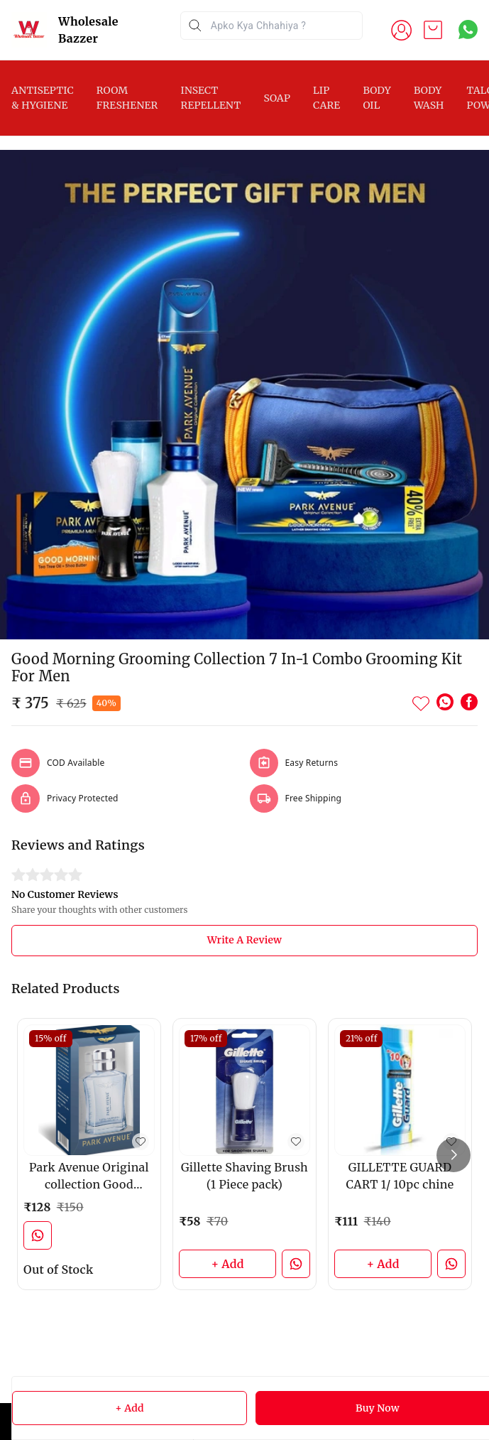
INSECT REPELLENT (210, 98)
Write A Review (244, 939)
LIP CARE (326, 98)
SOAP (276, 98)
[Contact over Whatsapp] (468, 29)
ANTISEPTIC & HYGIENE (42, 98)
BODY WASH (429, 98)
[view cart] (433, 29)
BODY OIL (377, 98)
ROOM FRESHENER (127, 98)
